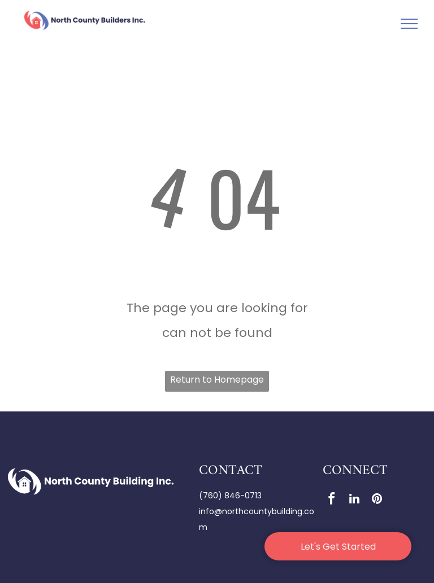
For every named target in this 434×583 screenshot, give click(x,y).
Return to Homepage (217, 379)
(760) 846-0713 (230, 495)
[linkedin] (354, 500)
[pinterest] (377, 500)
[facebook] (332, 500)
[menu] (409, 23)
